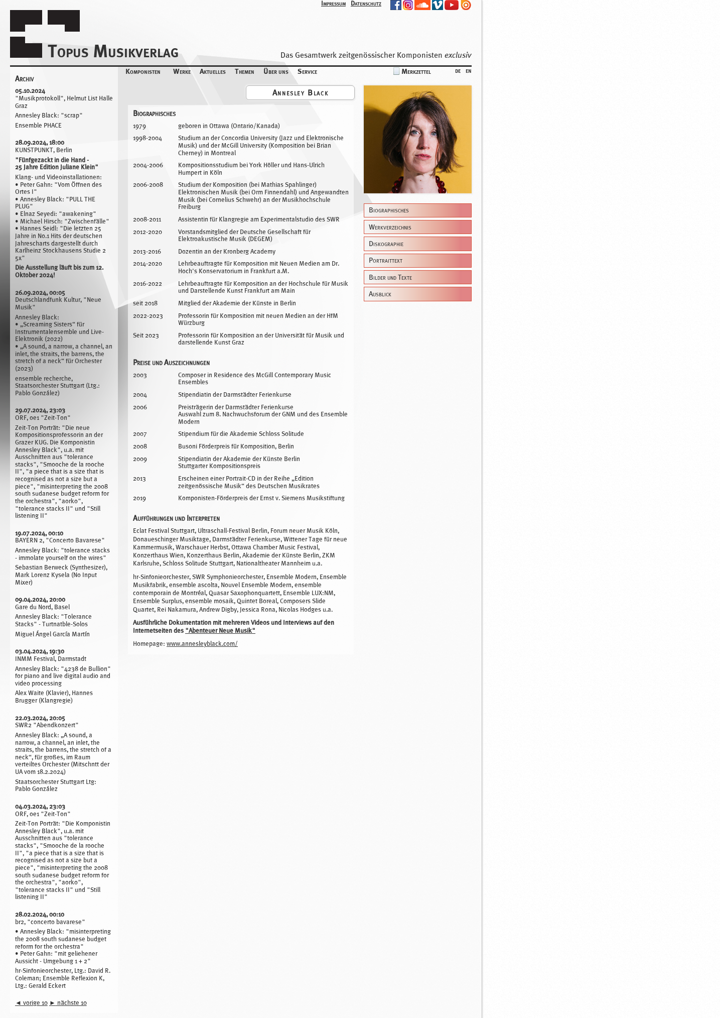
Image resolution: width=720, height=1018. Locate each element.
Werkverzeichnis (390, 227)
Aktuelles (213, 71)
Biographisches (389, 210)
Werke (182, 71)
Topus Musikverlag (113, 51)
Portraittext (385, 260)
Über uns (276, 71)
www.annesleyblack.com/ (202, 643)
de (458, 70)
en (469, 70)
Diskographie (386, 244)
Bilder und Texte (390, 277)
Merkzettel (416, 71)
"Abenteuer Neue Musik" (220, 630)
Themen (244, 71)
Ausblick (380, 294)
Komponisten (143, 71)
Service (307, 71)
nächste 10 (68, 1002)
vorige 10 (31, 1002)
